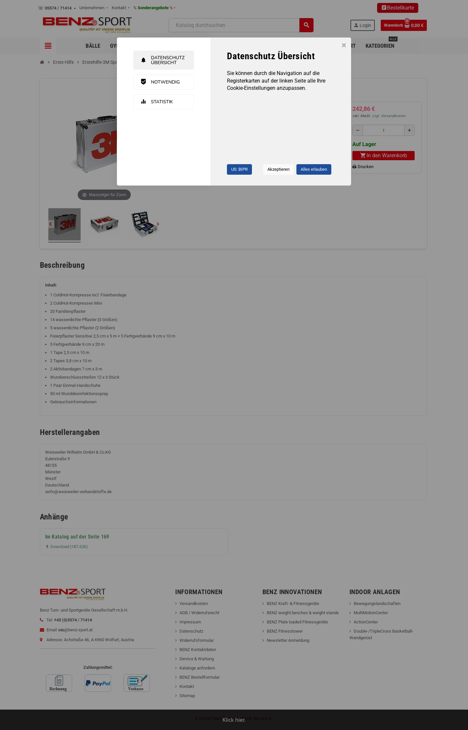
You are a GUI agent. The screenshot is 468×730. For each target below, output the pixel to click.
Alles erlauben (314, 169)
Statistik (156, 101)
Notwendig (160, 82)
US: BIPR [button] (239, 169)
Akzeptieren (278, 169)
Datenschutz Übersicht (162, 60)
